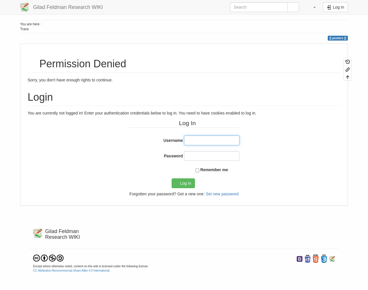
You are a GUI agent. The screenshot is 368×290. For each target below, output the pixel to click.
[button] (311, 7)
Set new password (222, 194)
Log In (185, 183)
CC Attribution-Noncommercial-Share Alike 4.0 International (71, 270)
